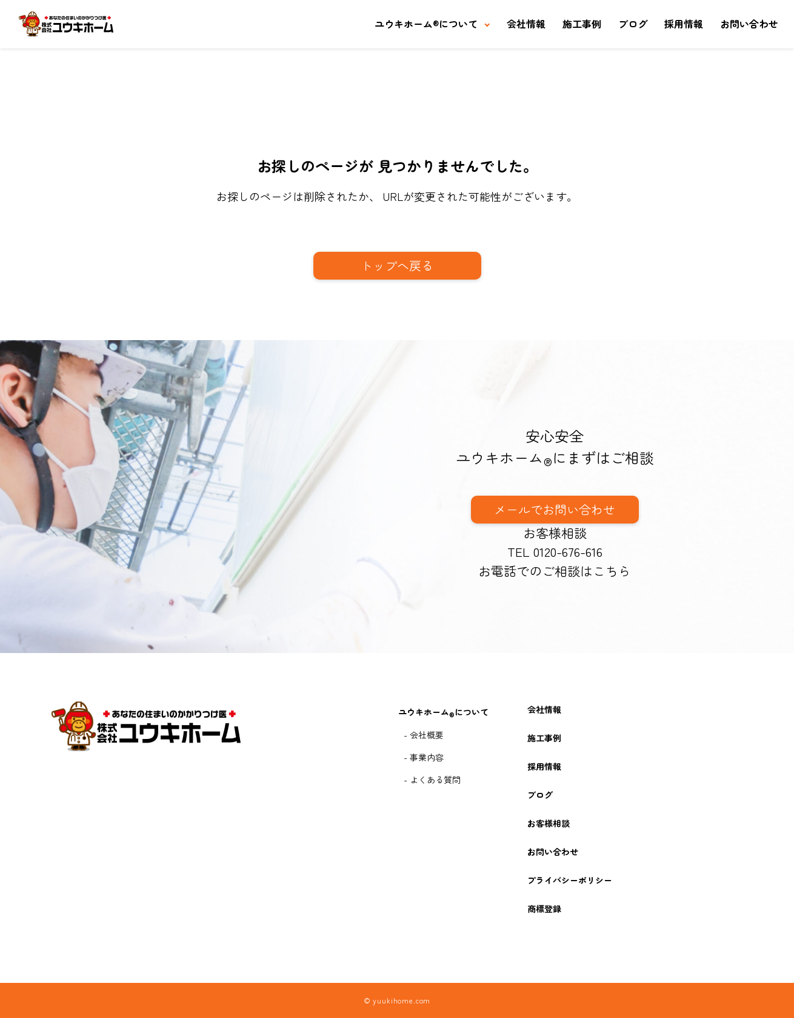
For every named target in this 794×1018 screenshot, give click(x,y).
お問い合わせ (749, 23)
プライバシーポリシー (569, 880)
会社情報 (526, 23)
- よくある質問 (432, 779)
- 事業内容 (424, 757)
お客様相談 (555, 533)
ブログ (632, 23)
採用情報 (683, 23)
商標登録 (544, 908)
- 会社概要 (424, 735)
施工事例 (581, 23)
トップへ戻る (397, 265)
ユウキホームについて (426, 23)
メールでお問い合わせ (554, 509)
